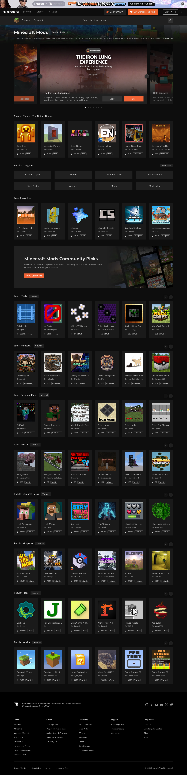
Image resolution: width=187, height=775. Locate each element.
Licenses (48, 768)
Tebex (146, 733)
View (112, 99)
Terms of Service (20, 768)
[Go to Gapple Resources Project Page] (53, 418)
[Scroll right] (171, 297)
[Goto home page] (11, 12)
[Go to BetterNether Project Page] (80, 139)
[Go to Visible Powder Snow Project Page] (80, 418)
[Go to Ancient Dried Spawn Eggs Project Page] (134, 319)
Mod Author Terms (62, 768)
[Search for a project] (124, 20)
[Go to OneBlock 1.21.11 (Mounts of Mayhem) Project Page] (53, 665)
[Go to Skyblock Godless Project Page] (134, 221)
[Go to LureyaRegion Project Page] (26, 369)
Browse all (166, 165)
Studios (54, 12)
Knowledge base (117, 725)
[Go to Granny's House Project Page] (107, 468)
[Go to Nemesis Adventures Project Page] (134, 369)
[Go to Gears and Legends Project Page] (107, 369)
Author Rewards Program (56, 733)
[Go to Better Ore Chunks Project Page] (161, 418)
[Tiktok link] (151, 704)
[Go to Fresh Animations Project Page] (26, 517)
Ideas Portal (83, 729)
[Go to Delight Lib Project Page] (26, 319)
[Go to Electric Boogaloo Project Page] (53, 221)
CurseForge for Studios (153, 729)
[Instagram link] (146, 704)
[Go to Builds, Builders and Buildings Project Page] (107, 319)
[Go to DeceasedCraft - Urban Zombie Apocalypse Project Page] (53, 566)
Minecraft (18, 729)
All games (18, 725)
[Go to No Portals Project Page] (53, 319)
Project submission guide (56, 729)
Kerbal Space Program (23, 746)
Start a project (52, 725)
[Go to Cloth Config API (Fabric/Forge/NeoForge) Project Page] (80, 616)
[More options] (181, 12)
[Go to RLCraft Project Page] (134, 566)
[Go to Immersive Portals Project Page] (53, 139)
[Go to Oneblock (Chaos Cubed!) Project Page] (26, 665)
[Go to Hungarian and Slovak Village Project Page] (53, 468)
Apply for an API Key (54, 737)
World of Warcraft (21, 733)
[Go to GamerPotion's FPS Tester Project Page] (134, 665)
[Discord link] (161, 704)
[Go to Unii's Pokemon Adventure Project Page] (161, 369)
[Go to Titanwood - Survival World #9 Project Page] (161, 468)
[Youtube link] (156, 704)
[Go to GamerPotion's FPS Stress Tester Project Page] (161, 665)
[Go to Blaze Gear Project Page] (26, 139)
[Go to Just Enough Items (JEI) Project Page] (53, 616)
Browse (28, 12)
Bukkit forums (84, 746)
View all (33, 296)
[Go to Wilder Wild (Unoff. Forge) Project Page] (80, 319)
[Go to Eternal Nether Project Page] (107, 139)
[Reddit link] (171, 704)
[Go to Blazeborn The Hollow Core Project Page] (161, 139)
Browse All (39, 20)
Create (42, 12)
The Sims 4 (18, 737)
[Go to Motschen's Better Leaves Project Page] (161, 517)
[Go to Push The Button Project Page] (80, 468)
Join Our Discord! (86, 725)
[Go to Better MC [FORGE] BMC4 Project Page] (107, 566)
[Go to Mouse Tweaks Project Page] (134, 616)
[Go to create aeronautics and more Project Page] (53, 369)
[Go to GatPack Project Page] (26, 418)
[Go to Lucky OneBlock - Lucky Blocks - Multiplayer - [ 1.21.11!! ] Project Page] (80, 665)
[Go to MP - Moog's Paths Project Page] (26, 221)
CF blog (82, 733)
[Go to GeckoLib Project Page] (26, 616)
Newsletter (83, 737)
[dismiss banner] (182, 3)
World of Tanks (20, 755)
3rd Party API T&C (53, 742)
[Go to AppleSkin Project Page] (161, 616)
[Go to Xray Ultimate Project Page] (107, 517)
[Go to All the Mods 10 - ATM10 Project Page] (26, 566)
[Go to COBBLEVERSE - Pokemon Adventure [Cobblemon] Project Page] (80, 566)
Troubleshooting (117, 729)
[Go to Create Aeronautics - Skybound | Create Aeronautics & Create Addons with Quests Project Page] (161, 221)
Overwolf (147, 725)
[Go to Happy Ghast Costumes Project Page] (134, 139)
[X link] (166, 704)
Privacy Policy (36, 768)
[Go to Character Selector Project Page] (107, 221)
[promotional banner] (93, 4)
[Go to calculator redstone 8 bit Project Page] (134, 468)
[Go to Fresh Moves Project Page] (53, 517)
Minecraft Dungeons (22, 750)
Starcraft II (18, 742)
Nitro (146, 737)
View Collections (34, 276)
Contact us (115, 733)
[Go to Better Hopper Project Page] (107, 418)
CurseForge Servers (86, 750)
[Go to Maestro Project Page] (80, 221)
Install (133, 99)
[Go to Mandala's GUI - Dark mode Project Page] (134, 517)
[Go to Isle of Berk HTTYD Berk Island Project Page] (107, 665)
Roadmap (82, 742)
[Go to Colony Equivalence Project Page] (80, 369)
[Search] (170, 20)
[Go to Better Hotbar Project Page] (134, 418)
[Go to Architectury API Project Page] (107, 616)
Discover (26, 20)
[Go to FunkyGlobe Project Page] (26, 468)
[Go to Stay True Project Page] (80, 517)
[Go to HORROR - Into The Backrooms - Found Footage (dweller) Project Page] (161, 566)
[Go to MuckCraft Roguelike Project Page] (161, 319)
